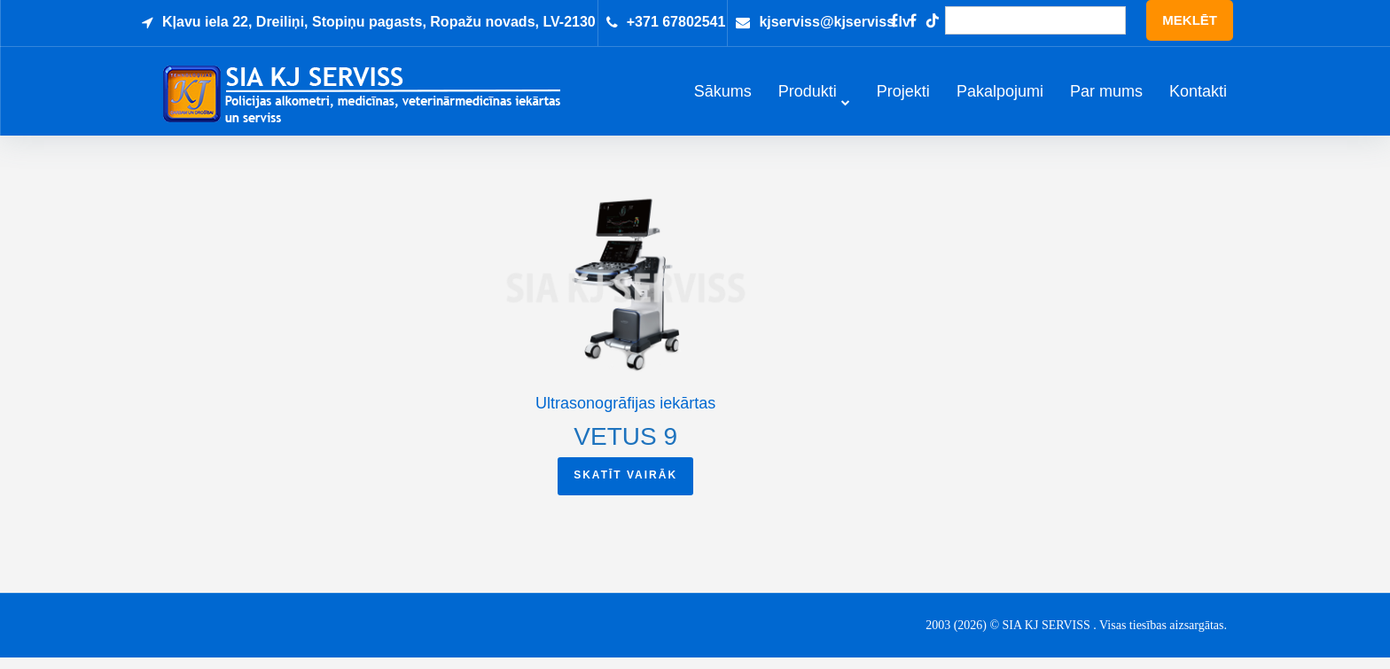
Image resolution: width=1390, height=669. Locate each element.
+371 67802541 (676, 21)
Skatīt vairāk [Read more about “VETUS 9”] (625, 486)
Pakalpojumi (1000, 97)
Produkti (807, 97)
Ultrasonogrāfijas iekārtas (625, 415)
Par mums (1106, 97)
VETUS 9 (625, 448)
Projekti (903, 97)
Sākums (723, 97)
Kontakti (1198, 97)
